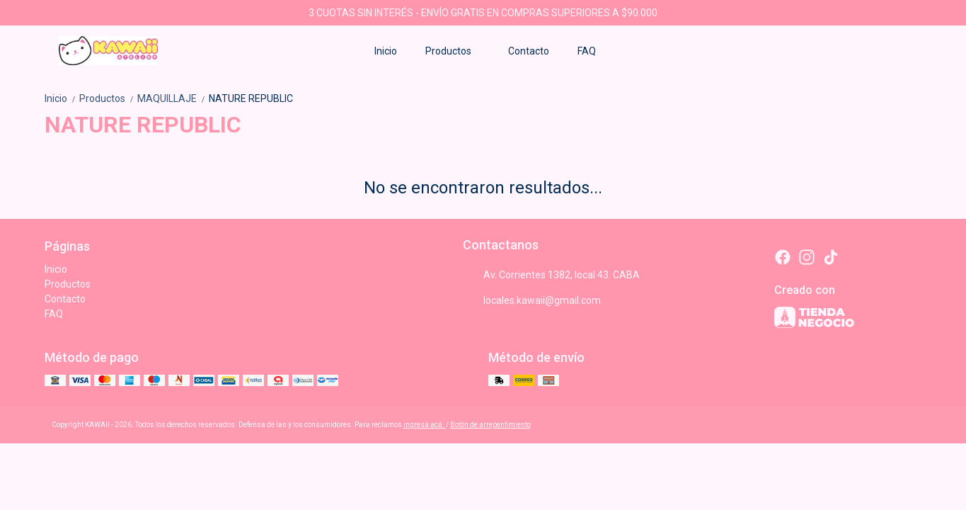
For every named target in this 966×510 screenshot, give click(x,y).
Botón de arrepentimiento (490, 425)
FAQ (586, 51)
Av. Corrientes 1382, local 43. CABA (551, 274)
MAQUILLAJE (173, 98)
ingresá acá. (424, 425)
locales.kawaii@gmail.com (532, 300)
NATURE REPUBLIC (251, 98)
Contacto (528, 51)
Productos (455, 51)
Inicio (385, 51)
